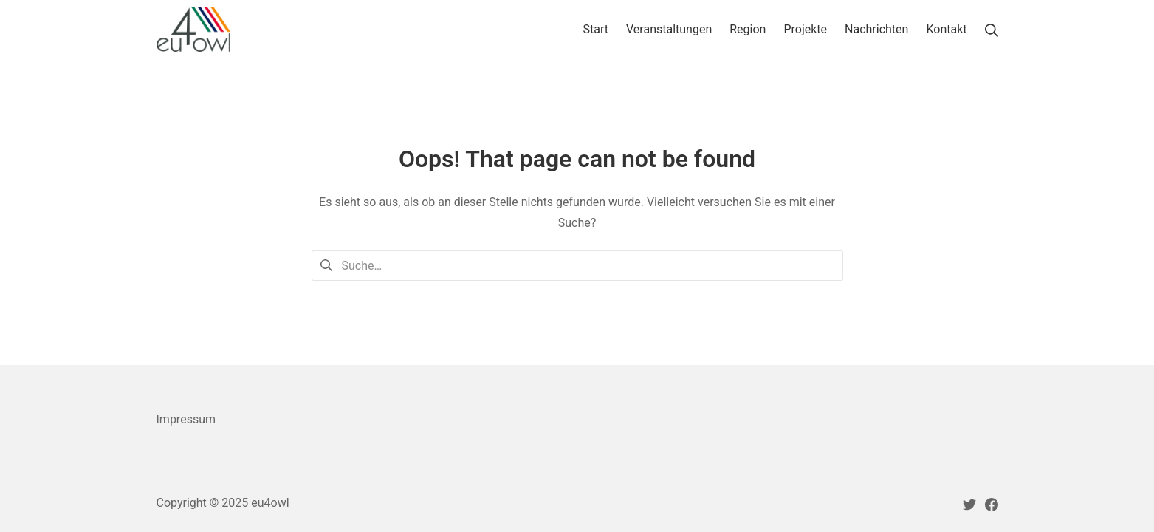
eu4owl (270, 503)
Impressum (186, 419)
